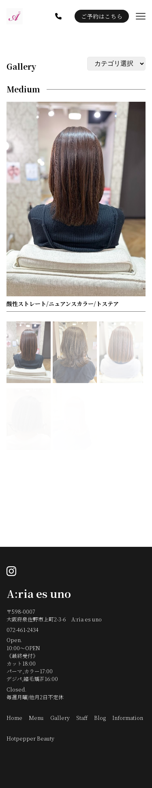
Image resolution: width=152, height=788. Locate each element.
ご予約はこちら (101, 16)
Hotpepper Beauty (30, 738)
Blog (100, 718)
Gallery (21, 66)
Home (14, 718)
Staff (82, 718)
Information (127, 718)
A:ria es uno (38, 593)
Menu (36, 718)
